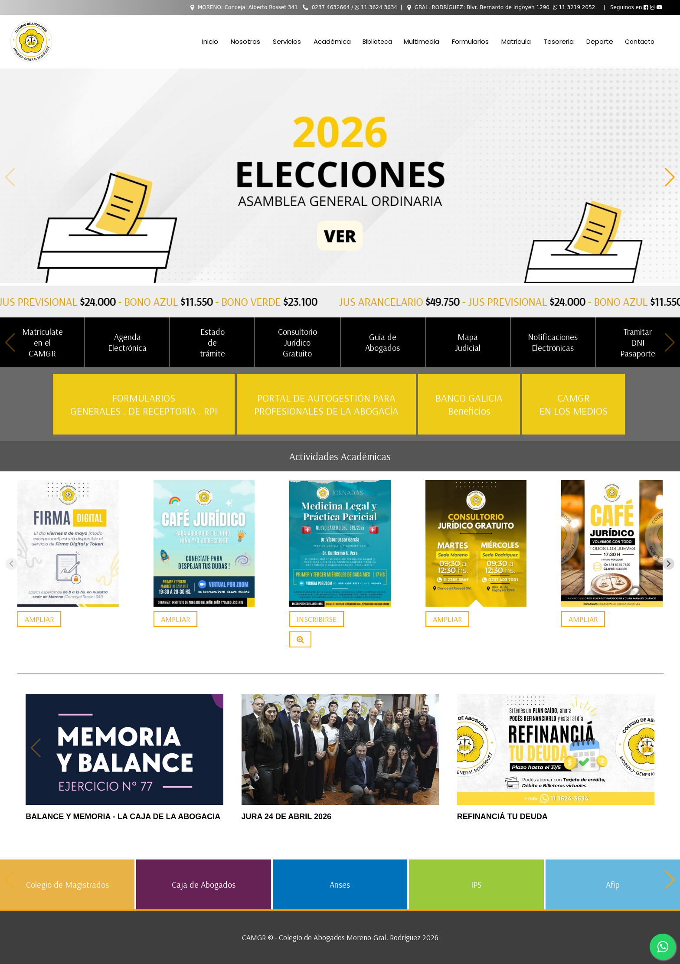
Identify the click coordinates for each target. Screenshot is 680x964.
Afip (613, 884)
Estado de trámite (212, 342)
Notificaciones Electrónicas (553, 342)
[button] (670, 176)
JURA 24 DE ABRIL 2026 (286, 816)
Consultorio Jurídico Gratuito (297, 342)
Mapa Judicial (468, 342)
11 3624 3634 (376, 7)
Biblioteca (377, 41)
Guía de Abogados (382, 342)
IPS (476, 884)
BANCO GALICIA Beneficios (469, 404)
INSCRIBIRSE (317, 619)
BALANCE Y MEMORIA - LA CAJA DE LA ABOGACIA (123, 816)
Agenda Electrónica (127, 342)
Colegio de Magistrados (67, 884)
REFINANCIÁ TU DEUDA (502, 816)
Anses (340, 884)
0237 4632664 (331, 7)
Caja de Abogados (203, 884)
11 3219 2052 (574, 7)
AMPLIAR (39, 619)
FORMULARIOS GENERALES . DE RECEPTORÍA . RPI (143, 404)
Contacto (639, 41)
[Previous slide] (11, 564)
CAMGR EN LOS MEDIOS (573, 404)
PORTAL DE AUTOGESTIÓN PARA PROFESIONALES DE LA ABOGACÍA (326, 404)
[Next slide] (668, 564)
